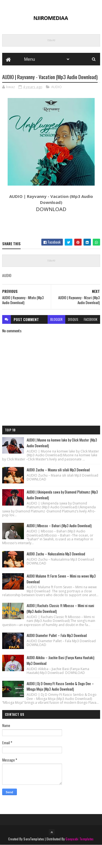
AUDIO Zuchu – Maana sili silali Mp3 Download (58, 469)
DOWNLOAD (51, 209)
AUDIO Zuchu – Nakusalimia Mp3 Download (56, 553)
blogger (56, 319)
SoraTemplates (33, 839)
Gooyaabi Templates (80, 839)
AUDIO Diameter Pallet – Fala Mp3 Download (57, 635)
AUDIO (56, 86)
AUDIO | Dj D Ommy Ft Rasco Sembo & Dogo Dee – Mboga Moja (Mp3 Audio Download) (60, 686)
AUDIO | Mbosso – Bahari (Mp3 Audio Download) (59, 525)
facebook (90, 319)
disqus (73, 319)
